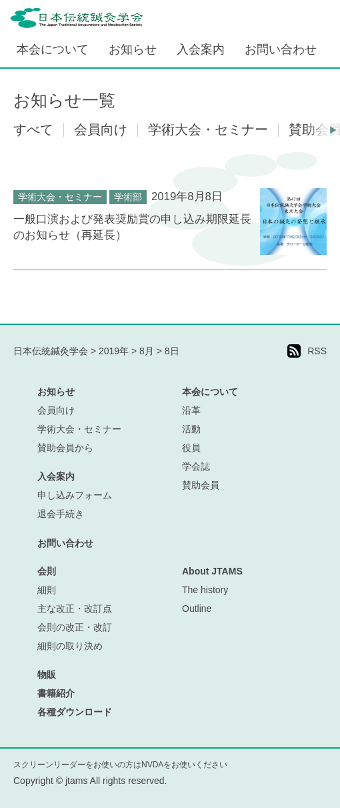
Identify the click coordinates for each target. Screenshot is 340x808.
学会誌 (196, 466)
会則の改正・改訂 (74, 627)
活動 (191, 429)
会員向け (56, 410)
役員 (191, 447)
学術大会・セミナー (60, 196)
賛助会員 (200, 485)
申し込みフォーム (74, 495)
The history (205, 589)
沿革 (191, 410)
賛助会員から (65, 447)
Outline (196, 608)
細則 (46, 589)
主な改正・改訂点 (74, 608)
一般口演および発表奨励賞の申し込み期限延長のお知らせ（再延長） (132, 227)
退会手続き (60, 513)
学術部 (128, 196)
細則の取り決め (70, 646)
